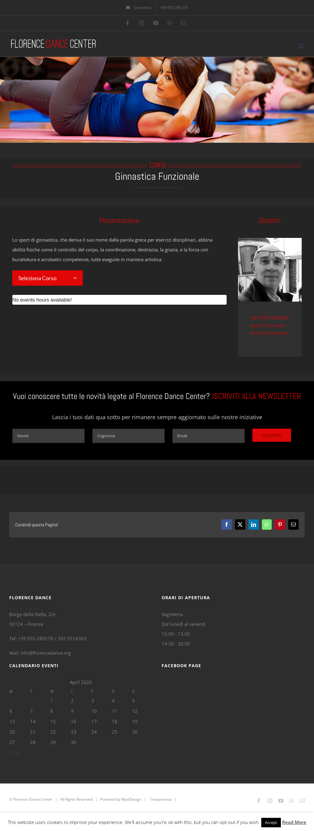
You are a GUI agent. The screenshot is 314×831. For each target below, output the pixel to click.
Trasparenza (161, 799)
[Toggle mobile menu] (301, 46)
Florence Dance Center (32, 799)
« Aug (15, 752)
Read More (294, 822)
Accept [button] (271, 822)
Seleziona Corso (37, 278)
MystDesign (131, 799)
